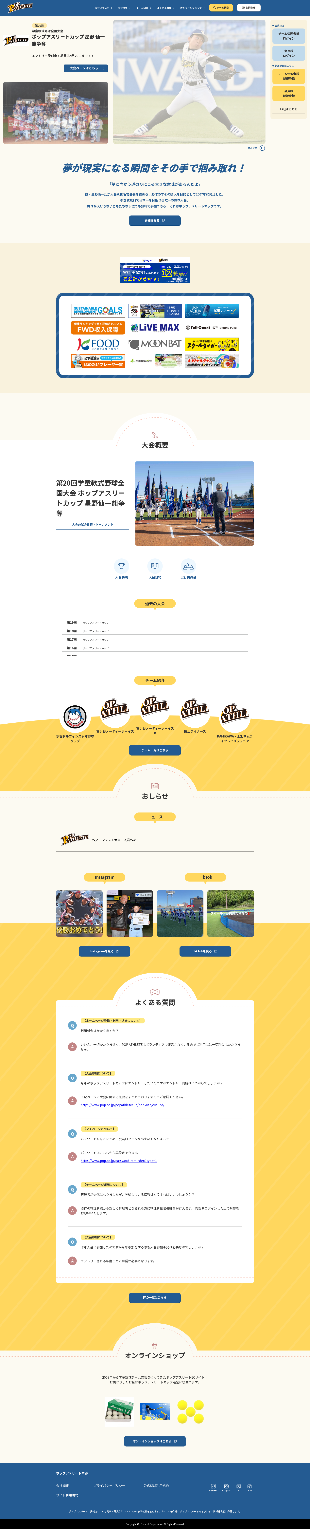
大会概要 (123, 7)
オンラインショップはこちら (152, 1441)
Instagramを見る (102, 951)
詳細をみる (152, 220)
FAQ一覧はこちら (155, 1297)
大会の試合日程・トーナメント (92, 524)
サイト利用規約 (67, 1495)
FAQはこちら (289, 109)
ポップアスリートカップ (88, 622)
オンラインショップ (191, 7)
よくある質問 (164, 7)
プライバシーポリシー (109, 1485)
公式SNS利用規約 (156, 1485)
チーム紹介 (142, 7)
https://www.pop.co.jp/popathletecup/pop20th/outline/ (122, 1104)
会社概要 (62, 1485)
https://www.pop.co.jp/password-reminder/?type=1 (119, 1160)
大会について (102, 7)
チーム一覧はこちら (155, 750)
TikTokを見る (202, 951)
